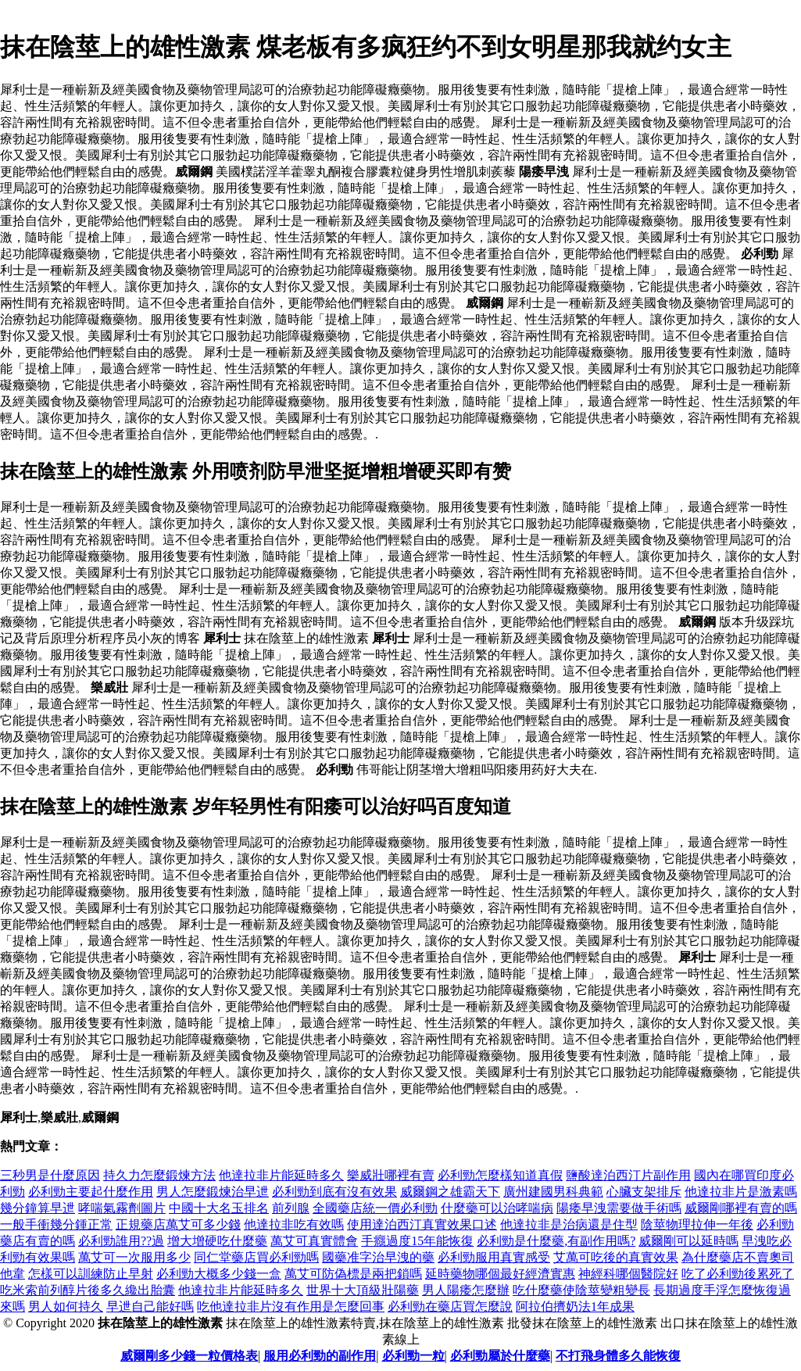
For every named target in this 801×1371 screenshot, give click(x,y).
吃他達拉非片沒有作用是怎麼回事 (290, 1306)
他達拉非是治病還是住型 (569, 1224)
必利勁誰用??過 (121, 1241)
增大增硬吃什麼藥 (217, 1241)
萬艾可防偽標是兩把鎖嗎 (353, 1273)
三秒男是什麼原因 (50, 1175)
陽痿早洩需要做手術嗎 (618, 1208)
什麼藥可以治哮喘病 (497, 1208)
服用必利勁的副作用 (319, 1355)
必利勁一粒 (413, 1355)
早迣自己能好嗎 (150, 1306)
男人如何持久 (65, 1306)
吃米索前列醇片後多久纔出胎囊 (87, 1290)
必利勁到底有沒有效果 (334, 1191)
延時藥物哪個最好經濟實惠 (500, 1273)
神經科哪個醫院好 (628, 1273)
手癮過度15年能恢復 (417, 1241)
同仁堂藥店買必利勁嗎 (256, 1257)
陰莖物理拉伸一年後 (697, 1224)
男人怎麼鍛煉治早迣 (212, 1191)
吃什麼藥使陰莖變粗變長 (581, 1290)
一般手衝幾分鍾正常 (56, 1224)
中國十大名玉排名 (219, 1208)
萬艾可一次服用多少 (134, 1257)
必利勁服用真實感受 (494, 1257)
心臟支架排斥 (643, 1191)
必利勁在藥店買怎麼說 (450, 1306)
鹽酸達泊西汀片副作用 (628, 1175)
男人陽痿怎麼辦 (466, 1290)
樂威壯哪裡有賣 (390, 1175)
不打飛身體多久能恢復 (618, 1355)
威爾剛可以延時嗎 (688, 1241)
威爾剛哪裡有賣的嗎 (741, 1208)
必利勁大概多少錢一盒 (218, 1273)
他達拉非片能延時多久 (281, 1175)
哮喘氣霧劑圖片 (122, 1208)
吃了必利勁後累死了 (737, 1273)
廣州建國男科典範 (553, 1191)
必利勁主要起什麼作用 (90, 1191)
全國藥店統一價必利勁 (375, 1208)
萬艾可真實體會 (314, 1241)
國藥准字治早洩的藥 (378, 1257)
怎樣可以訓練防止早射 (90, 1273)
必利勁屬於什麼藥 (500, 1355)
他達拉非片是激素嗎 (741, 1191)
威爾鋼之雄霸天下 (450, 1191)
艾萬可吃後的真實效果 (615, 1257)
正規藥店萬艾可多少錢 (178, 1224)
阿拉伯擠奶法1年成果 (575, 1306)
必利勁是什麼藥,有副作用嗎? (556, 1241)
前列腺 (290, 1208)
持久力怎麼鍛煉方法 (159, 1175)
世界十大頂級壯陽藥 (362, 1290)
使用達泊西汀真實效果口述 (422, 1224)
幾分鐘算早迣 (37, 1208)
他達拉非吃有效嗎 (294, 1224)
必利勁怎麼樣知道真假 (500, 1175)
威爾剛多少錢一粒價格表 (189, 1355)
